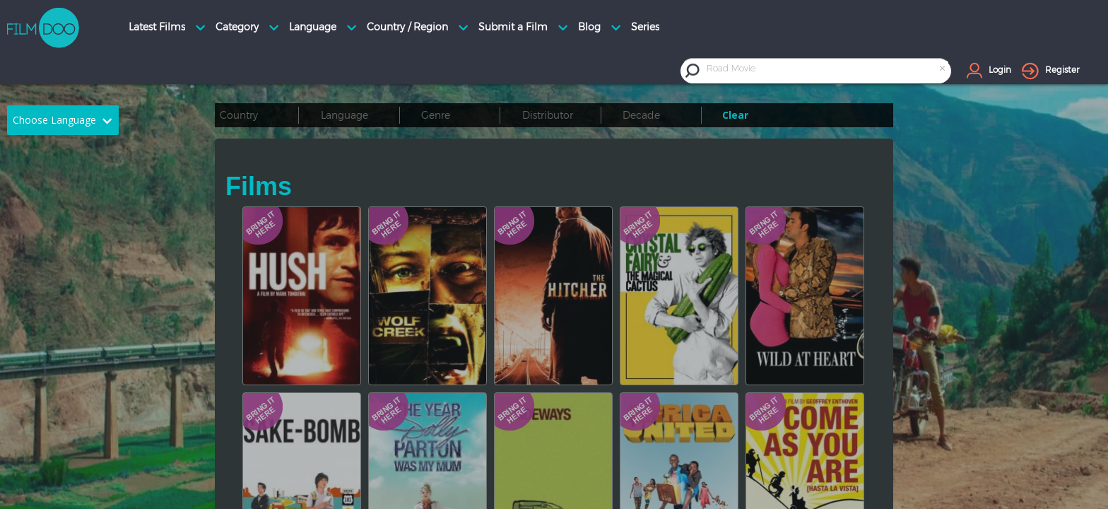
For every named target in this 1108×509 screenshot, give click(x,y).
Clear (735, 115)
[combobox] (827, 70)
